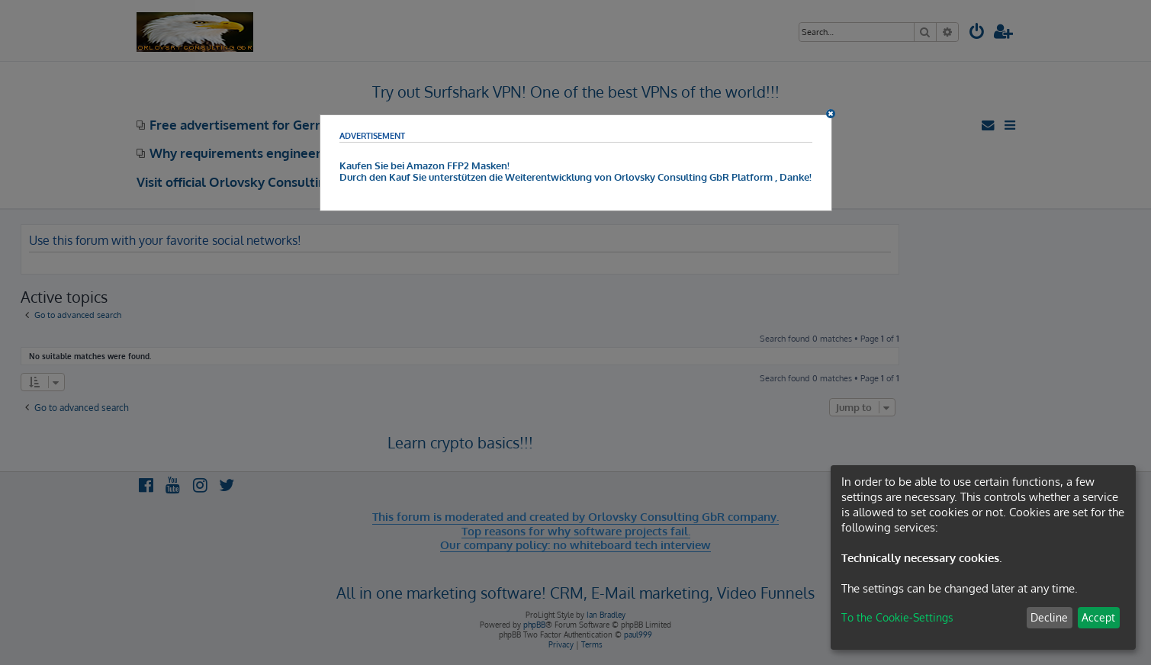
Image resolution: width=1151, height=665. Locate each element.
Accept (1098, 617)
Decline (1049, 617)
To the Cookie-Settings (897, 617)
